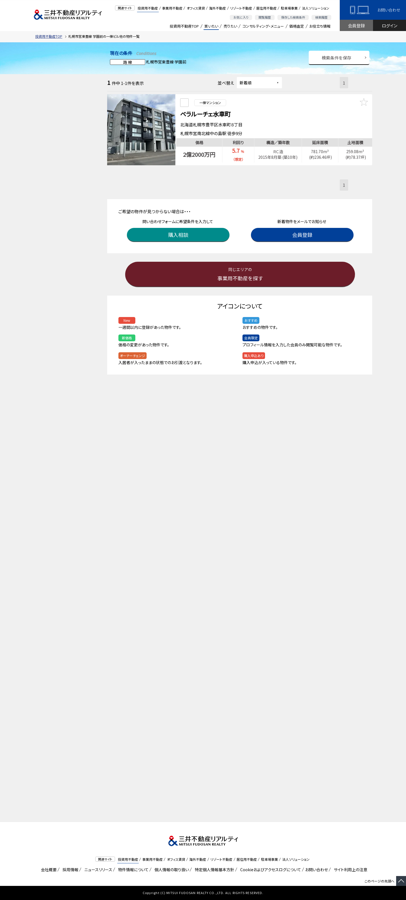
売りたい (230, 26)
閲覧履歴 (265, 17)
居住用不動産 (266, 8)
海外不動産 (217, 8)
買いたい (211, 26)
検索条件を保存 (336, 58)
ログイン (389, 25)
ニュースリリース (97, 869)
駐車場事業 (289, 8)
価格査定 (296, 26)
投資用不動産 (148, 8)
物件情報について (132, 869)
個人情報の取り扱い (171, 869)
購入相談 (179, 232)
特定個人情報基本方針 (213, 869)
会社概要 (48, 869)
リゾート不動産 (241, 8)
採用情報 (69, 869)
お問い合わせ (388, 10)
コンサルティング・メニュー (263, 26)
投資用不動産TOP (184, 26)
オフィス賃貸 (196, 8)
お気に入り (240, 17)
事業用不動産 (172, 8)
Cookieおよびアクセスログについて (269, 869)
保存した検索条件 (293, 17)
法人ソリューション (315, 8)
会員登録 (356, 25)
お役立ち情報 (319, 26)
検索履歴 (321, 17)
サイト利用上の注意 (349, 869)
